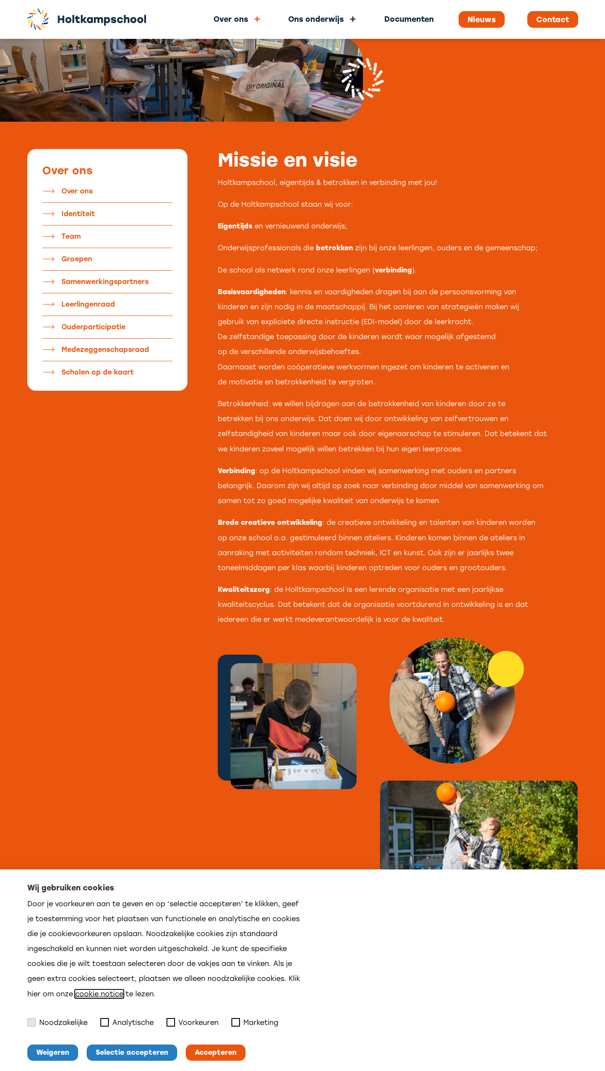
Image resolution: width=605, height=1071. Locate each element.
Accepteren (216, 1052)
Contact (552, 19)
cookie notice (99, 994)
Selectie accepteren (132, 1052)
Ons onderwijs (316, 19)
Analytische (127, 1022)
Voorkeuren (193, 1022)
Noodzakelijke (57, 1022)
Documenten (409, 19)
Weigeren (52, 1052)
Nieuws (482, 19)
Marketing (254, 1022)
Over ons (230, 19)
